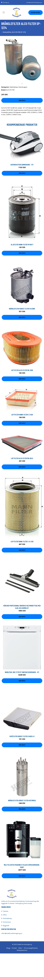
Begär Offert (35, 12)
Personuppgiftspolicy (31, 948)
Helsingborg (6, 2)
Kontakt (14, 948)
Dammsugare (22, 87)
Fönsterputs (7, 922)
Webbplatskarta (22, 950)
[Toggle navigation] (3, 12)
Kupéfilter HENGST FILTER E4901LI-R (22, 736)
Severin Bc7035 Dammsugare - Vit (22, 165)
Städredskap (14, 87)
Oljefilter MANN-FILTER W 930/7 (22, 244)
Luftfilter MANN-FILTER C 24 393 (22, 541)
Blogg (8, 948)
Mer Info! (22, 100)
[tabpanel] (22, 59)
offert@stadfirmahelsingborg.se (34, 2)
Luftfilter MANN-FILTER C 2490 (22, 415)
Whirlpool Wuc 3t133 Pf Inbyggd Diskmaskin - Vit (22, 672)
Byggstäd (6, 925)
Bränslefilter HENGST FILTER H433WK (22, 309)
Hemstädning (7, 918)
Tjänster (5, 911)
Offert (5, 915)
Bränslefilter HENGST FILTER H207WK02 (22, 800)
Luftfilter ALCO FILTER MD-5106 (22, 370)
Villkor (20, 948)
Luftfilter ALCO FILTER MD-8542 (22, 458)
